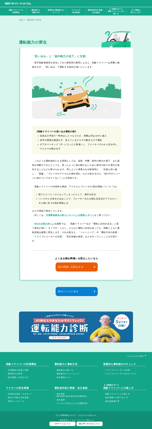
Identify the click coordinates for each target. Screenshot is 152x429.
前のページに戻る (68, 291)
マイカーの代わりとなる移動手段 (72, 403)
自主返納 (61, 400)
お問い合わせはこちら (91, 424)
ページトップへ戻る (135, 356)
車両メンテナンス (16, 401)
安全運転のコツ (64, 377)
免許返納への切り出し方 (116, 397)
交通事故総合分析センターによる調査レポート (70, 215)
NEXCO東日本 (42, 224)
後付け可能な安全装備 (18, 397)
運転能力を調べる (65, 370)
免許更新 (71, 395)
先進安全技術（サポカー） (20, 394)
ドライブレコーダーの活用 (117, 370)
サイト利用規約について (66, 415)
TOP (21, 20)
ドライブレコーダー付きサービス (120, 374)
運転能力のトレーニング (68, 374)
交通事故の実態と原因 (18, 370)
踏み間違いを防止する (70, 267)
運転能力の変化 (15, 374)
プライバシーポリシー (87, 415)
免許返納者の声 (112, 401)
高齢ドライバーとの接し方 (117, 394)
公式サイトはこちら (62, 424)
